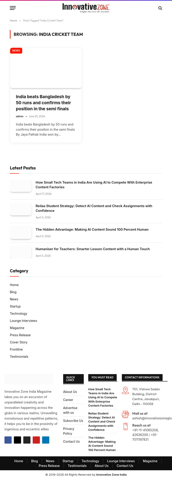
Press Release (20, 335)
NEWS (16, 50)
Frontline (16, 349)
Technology (18, 313)
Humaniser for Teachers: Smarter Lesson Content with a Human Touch (93, 249)
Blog (13, 292)
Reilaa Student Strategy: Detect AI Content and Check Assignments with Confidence (94, 208)
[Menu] (13, 8)
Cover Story (19, 342)
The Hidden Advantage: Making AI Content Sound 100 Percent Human (92, 229)
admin (20, 116)
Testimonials (19, 356)
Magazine (17, 328)
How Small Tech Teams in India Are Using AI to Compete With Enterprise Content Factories (94, 184)
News (14, 299)
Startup (15, 306)
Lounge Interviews (23, 321)
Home (14, 285)
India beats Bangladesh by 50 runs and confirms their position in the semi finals (43, 102)
